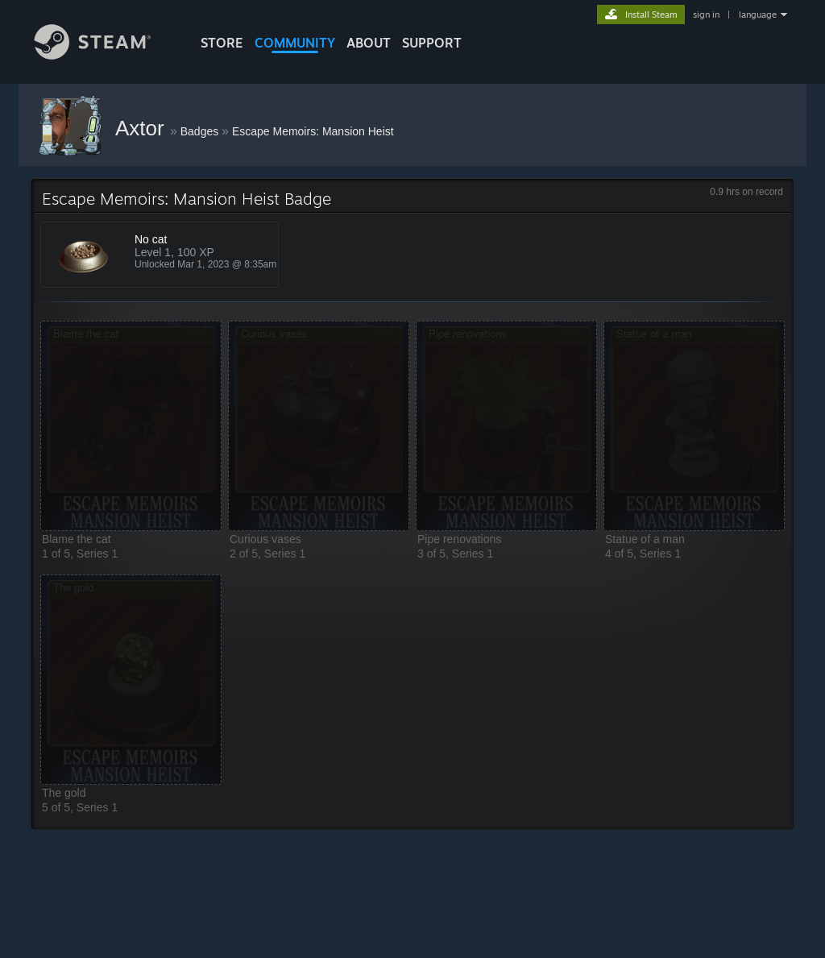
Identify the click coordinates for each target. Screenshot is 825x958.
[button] (131, 426)
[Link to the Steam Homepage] (105, 55)
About (368, 43)
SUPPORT (432, 43)
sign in (706, 14)
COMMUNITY (295, 43)
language (758, 14)
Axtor (142, 128)
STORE (222, 43)
